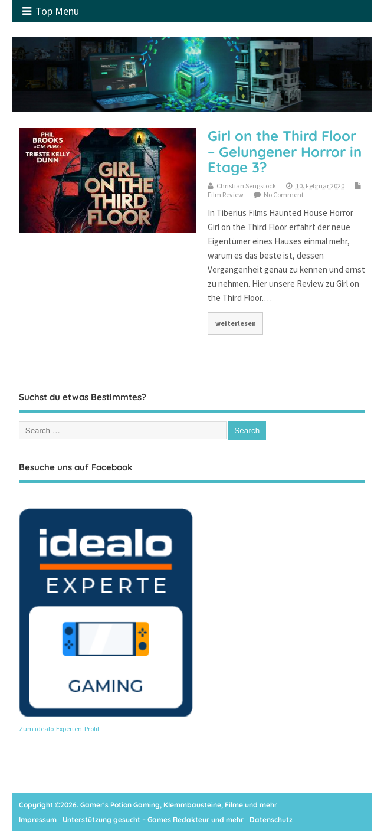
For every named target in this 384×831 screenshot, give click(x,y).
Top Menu (50, 11)
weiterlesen (235, 323)
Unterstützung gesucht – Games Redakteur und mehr (153, 819)
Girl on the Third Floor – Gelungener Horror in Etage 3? (285, 151)
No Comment (284, 194)
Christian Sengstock (246, 185)
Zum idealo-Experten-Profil (59, 728)
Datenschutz (271, 819)
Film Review (226, 194)
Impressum (38, 819)
